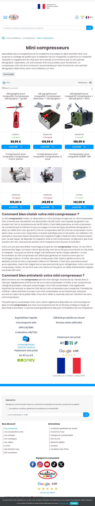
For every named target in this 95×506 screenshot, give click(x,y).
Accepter (74, 503)
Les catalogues (10, 439)
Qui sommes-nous (11, 449)
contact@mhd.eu (26, 344)
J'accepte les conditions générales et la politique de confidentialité (33, 408)
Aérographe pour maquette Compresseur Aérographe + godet (16, 96)
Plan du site (55, 439)
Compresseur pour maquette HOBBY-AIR (79, 155)
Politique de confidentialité (62, 435)
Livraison (54, 446)
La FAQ (7, 446)
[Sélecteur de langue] (89, 17)
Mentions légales (58, 442)
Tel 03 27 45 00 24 (26, 347)
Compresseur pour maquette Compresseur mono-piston (16, 156)
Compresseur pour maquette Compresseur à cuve (47, 156)
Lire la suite (8, 74)
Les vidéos (8, 442)
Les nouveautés (10, 428)
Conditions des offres (60, 449)
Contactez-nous (57, 432)
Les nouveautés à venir (13, 432)
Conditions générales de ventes (64, 428)
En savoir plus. (64, 503)
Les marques (9, 435)
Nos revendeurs (10, 452)
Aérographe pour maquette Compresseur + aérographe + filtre (79, 96)
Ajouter (16, 147)
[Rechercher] (47, 27)
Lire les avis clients (47, 493)
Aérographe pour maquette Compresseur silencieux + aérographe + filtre (47, 96)
